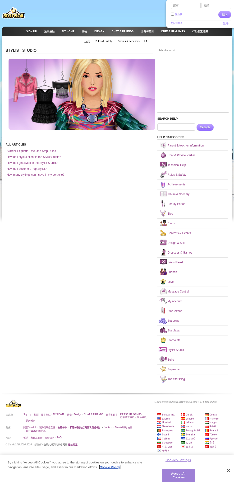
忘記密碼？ (177, 23)
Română (214, 430)
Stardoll (13, 13)
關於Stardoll (29, 427)
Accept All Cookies (178, 477)
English (166, 418)
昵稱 (175, 5)
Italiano (189, 422)
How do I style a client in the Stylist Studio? (34, 157)
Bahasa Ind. (168, 414)
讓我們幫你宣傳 (47, 427)
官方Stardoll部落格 (36, 430)
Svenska (190, 434)
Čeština (166, 438)
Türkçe (213, 434)
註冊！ (227, 23)
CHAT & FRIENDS (93, 414)
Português (167, 430)
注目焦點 (45, 414)
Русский (214, 438)
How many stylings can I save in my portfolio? (35, 174)
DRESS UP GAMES (131, 414)
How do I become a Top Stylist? (27, 168)
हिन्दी (212, 442)
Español (190, 418)
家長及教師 (36, 437)
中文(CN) (167, 446)
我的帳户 (30, 420)
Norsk (189, 426)
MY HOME (58, 414)
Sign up (27, 414)
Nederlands (168, 426)
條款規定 (73, 444)
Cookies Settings (178, 462)
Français (214, 418)
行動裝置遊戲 (127, 417)
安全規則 (49, 437)
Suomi (165, 434)
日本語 (189, 446)
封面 (36, 414)
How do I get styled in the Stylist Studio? (32, 163)
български (167, 442)
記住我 (178, 14)
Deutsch (214, 414)
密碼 (206, 5)
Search (205, 127)
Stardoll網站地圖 (123, 427)
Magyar (213, 422)
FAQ (59, 437)
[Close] (228, 473)
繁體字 (213, 446)
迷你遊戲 (142, 417)
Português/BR (193, 430)
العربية (189, 442)
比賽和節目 (112, 414)
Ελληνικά (190, 438)
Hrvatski (166, 422)
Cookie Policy (110, 469)
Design (77, 414)
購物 (69, 414)
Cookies (108, 427)
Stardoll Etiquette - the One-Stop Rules (31, 151)
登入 (224, 14)
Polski (213, 426)
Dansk (189, 414)
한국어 (165, 450)
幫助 (25, 437)
